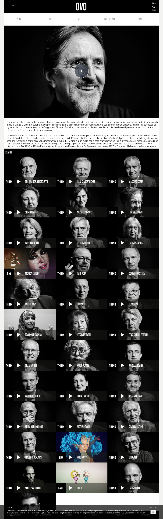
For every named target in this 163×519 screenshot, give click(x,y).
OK (153, 512)
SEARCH (154, 10)
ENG (153, 3)
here (53, 513)
